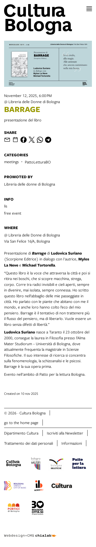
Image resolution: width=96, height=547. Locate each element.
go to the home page (21, 422)
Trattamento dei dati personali (28, 443)
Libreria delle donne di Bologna (29, 184)
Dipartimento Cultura (21, 433)
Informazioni (71, 443)
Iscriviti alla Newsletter (65, 433)
